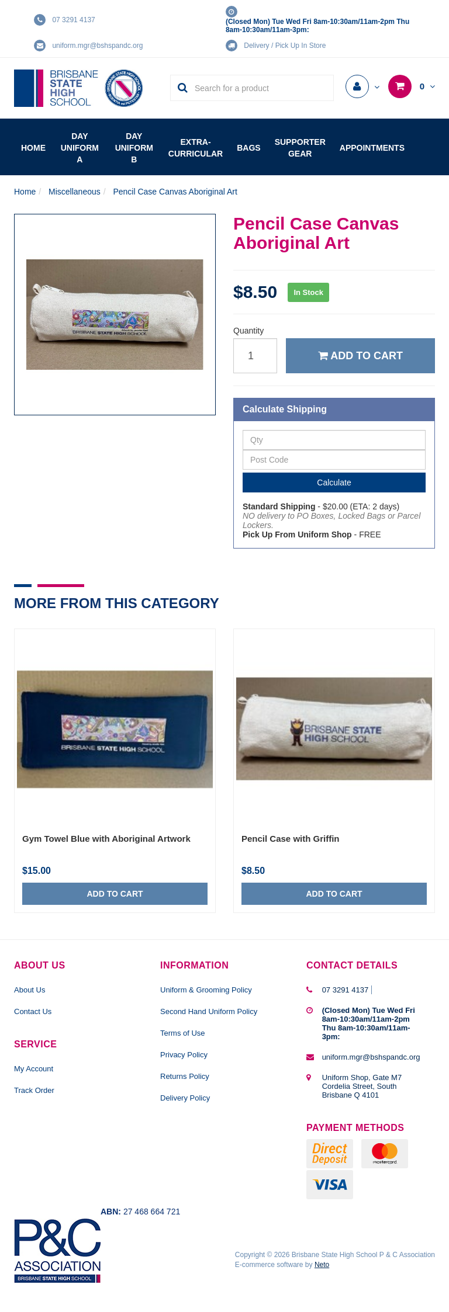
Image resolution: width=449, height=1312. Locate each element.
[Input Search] (260, 87)
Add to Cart (360, 356)
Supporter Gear (300, 147)
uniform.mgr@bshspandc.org (97, 45)
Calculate (334, 482)
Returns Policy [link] (184, 1076)
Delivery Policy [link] (185, 1098)
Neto (322, 1265)
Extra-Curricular (195, 147)
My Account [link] (33, 1068)
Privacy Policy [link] (184, 1054)
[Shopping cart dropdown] (411, 86)
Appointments (372, 147)
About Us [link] (29, 989)
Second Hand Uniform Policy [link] (208, 1011)
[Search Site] (179, 87)
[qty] (255, 355)
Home (33, 147)
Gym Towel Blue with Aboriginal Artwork (106, 839)
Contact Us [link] (32, 1011)
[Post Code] (334, 460)
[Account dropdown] (362, 87)
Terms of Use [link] (182, 1033)
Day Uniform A (80, 147)
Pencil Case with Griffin (290, 839)
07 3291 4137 (73, 20)
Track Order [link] (34, 1090)
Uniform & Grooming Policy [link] (206, 989)
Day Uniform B (134, 147)
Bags (248, 147)
